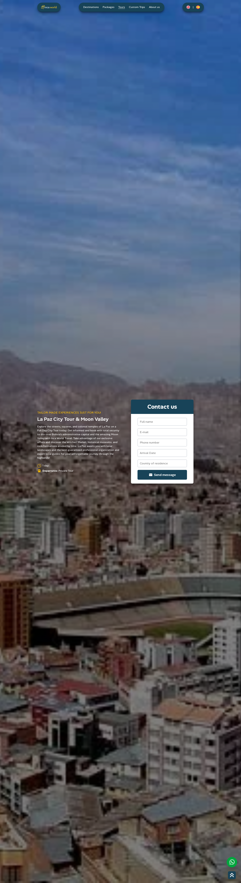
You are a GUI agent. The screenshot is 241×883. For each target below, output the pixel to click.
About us (154, 7)
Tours (121, 7)
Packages (108, 7)
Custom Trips (137, 7)
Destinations (91, 7)
